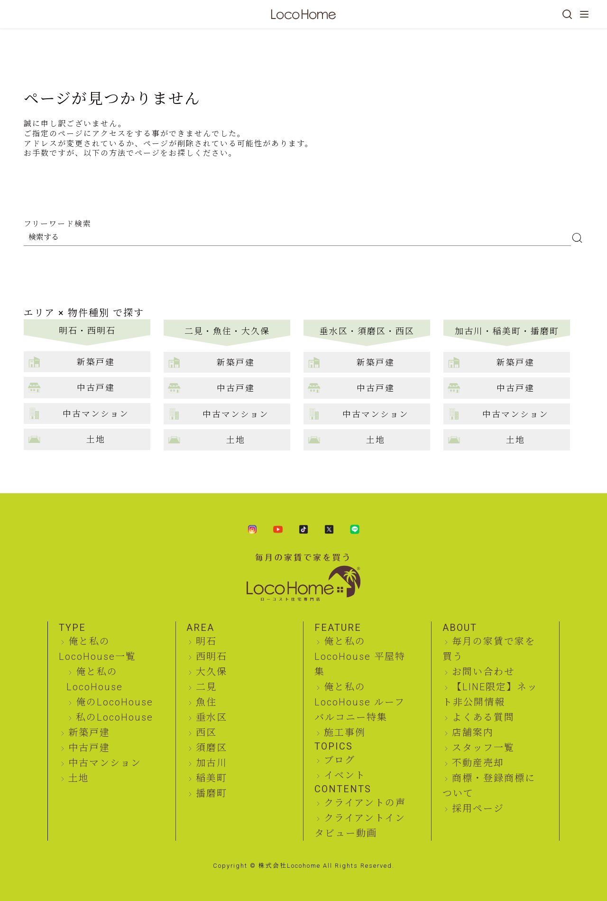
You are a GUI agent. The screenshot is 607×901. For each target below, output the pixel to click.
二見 (206, 687)
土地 (78, 778)
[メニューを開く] (584, 14)
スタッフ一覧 (483, 747)
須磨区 (211, 747)
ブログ (339, 760)
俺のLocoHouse (114, 702)
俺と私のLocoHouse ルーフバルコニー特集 (359, 702)
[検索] (567, 14)
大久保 (211, 671)
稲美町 (211, 778)
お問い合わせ (483, 671)
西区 (206, 732)
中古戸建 (89, 747)
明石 (206, 641)
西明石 (211, 656)
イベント (345, 775)
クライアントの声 (365, 802)
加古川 (211, 763)
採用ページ (478, 808)
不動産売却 (478, 763)
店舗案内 (473, 732)
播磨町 (211, 793)
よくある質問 (483, 717)
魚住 (206, 702)
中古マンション (104, 763)
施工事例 (345, 732)
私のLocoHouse (114, 717)
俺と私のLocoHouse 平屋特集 (359, 656)
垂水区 (211, 717)
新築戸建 (89, 732)
